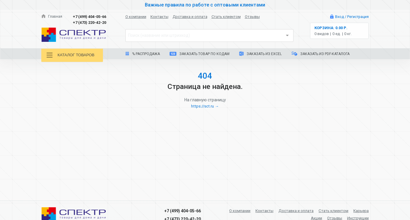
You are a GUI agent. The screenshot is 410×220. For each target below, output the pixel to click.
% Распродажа (142, 54)
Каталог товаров (72, 55)
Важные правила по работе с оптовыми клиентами (205, 5)
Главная (52, 16)
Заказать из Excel (260, 54)
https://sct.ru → (205, 106)
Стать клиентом (226, 16)
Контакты (159, 16)
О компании (135, 16)
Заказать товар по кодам (199, 54)
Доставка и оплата (190, 16)
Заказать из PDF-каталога (320, 54)
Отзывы (252, 16)
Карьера (360, 210)
